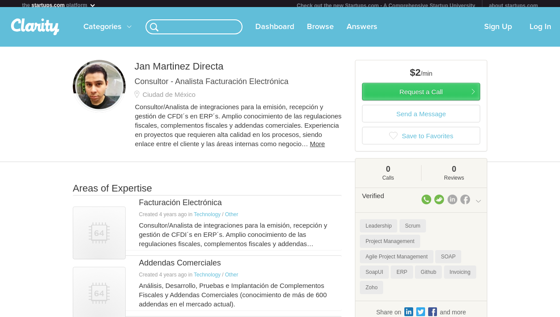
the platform (59, 5)
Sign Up (498, 30)
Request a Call (421, 95)
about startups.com (513, 6)
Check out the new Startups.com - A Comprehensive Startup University (386, 6)
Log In (540, 30)
